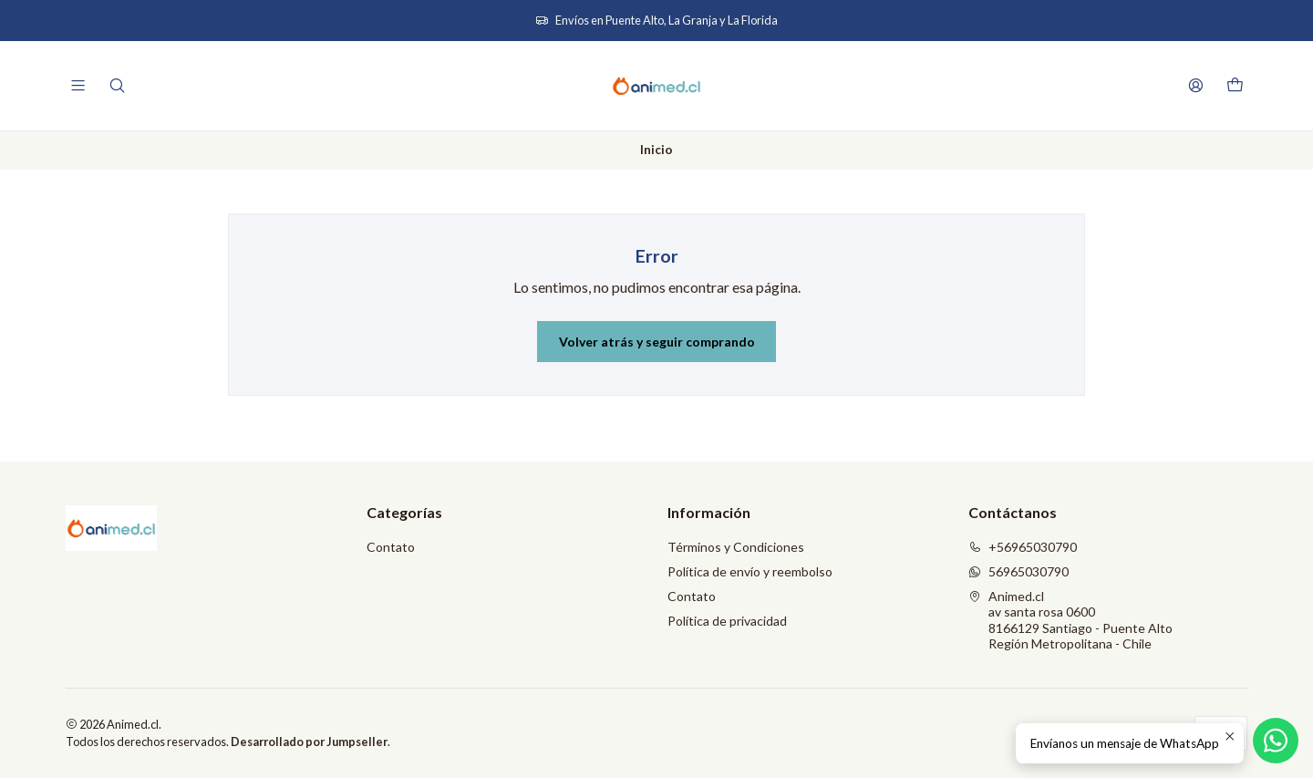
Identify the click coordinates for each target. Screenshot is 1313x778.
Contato (391, 547)
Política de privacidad (727, 620)
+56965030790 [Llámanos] (1022, 547)
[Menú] (78, 85)
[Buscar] (116, 85)
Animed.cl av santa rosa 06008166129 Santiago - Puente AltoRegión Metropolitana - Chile (1070, 620)
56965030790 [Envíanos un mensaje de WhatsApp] (1018, 571)
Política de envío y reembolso (749, 571)
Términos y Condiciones (735, 547)
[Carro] (1235, 85)
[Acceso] (1196, 85)
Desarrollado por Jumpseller (309, 741)
